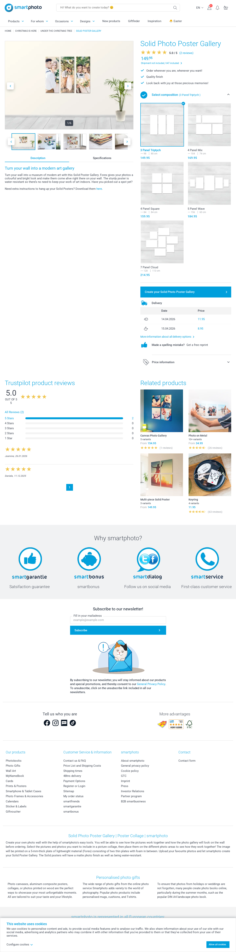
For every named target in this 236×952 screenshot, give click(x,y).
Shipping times (72, 771)
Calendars (12, 801)
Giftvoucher (13, 811)
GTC (124, 776)
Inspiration (154, 21)
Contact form (186, 760)
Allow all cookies (217, 944)
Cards (9, 781)
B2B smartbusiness (133, 801)
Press (124, 786)
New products (111, 21)
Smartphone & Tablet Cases (23, 791)
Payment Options (74, 781)
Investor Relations (132, 791)
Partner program (131, 796)
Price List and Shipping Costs (82, 765)
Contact (184, 752)
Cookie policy (130, 771)
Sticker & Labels (16, 806)
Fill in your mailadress (88, 615)
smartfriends (71, 801)
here (99, 189)
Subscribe (81, 630)
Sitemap (68, 791)
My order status (73, 796)
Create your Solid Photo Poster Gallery (170, 292)
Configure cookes (20, 944)
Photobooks (14, 760)
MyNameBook (15, 776)
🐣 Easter (175, 21)
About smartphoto (132, 760)
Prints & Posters (16, 786)
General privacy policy (135, 765)
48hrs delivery (72, 776)
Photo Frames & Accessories (24, 796)
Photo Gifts (13, 765)
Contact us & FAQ (74, 760)
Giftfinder (134, 21)
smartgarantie (72, 806)
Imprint (125, 781)
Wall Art (11, 771)
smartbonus (71, 811)
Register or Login (74, 786)
